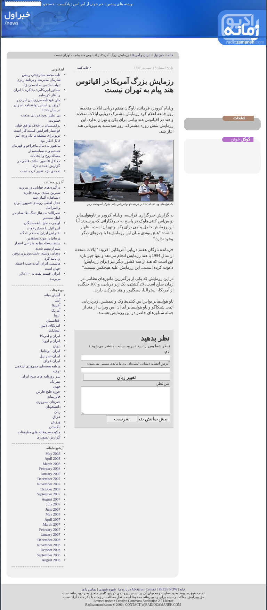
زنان (57, 412)
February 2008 (49, 469)
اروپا (57, 315)
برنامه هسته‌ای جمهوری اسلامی (37, 366)
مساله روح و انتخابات (45, 156)
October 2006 (50, 550)
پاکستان (54, 427)
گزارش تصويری (48, 437)
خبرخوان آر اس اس (88, 4)
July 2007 (53, 504)
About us (137, 589)
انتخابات (54, 331)
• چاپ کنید (84, 67)
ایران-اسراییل (50, 356)
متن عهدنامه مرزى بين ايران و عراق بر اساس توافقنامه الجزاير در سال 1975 (36, 105)
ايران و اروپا (51, 341)
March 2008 (51, 464)
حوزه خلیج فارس (48, 392)
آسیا (57, 300)
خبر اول (159, 55)
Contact (151, 589)
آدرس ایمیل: (160, 363)
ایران (56, 346)
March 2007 (51, 524)
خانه (170, 55)
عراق (56, 417)
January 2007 (50, 534)
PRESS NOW (168, 589)
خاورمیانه (53, 396)
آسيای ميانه (52, 295)
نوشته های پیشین (120, 4)
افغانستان (53, 320)
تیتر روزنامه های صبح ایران (41, 376)
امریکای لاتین (50, 325)
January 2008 (50, 474)
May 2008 (53, 454)
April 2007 (52, 519)
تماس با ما (89, 589)
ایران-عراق (51, 361)
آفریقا (56, 305)
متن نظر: (163, 383)
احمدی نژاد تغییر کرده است (40, 171)
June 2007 (53, 509)
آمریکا (55, 310)
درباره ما (124, 589)
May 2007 (53, 514)
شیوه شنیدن (107, 589)
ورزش (55, 422)
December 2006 (48, 540)
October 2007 (50, 489)
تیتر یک (55, 381)
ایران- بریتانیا (50, 351)
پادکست (63, 4)
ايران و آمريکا (141, 55)
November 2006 (48, 545)
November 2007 (48, 484)
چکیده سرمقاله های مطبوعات (39, 432)
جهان (56, 386)
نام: (167, 351)
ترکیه (56, 371)
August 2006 (51, 560)
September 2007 (48, 494)
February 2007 (49, 530)
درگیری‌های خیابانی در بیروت (39, 187)
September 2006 (48, 555)
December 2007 (48, 479)
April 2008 (52, 458)
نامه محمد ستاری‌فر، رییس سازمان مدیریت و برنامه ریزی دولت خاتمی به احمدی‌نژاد (38, 80)
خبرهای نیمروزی (48, 402)
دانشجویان (53, 407)
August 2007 (51, 499)
